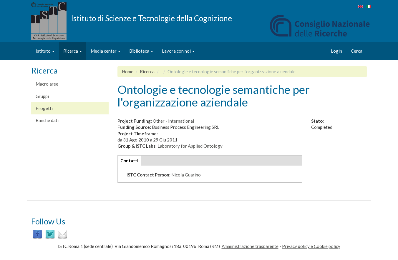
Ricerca (72, 51)
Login (336, 51)
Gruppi (42, 96)
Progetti (44, 108)
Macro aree (47, 83)
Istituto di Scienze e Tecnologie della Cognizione (151, 18)
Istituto (45, 51)
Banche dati (47, 120)
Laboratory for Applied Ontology (190, 146)
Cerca (356, 51)
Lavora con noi (178, 51)
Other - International (173, 121)
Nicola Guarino (186, 174)
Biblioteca (141, 51)
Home (127, 71)
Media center (105, 51)
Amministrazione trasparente (250, 246)
